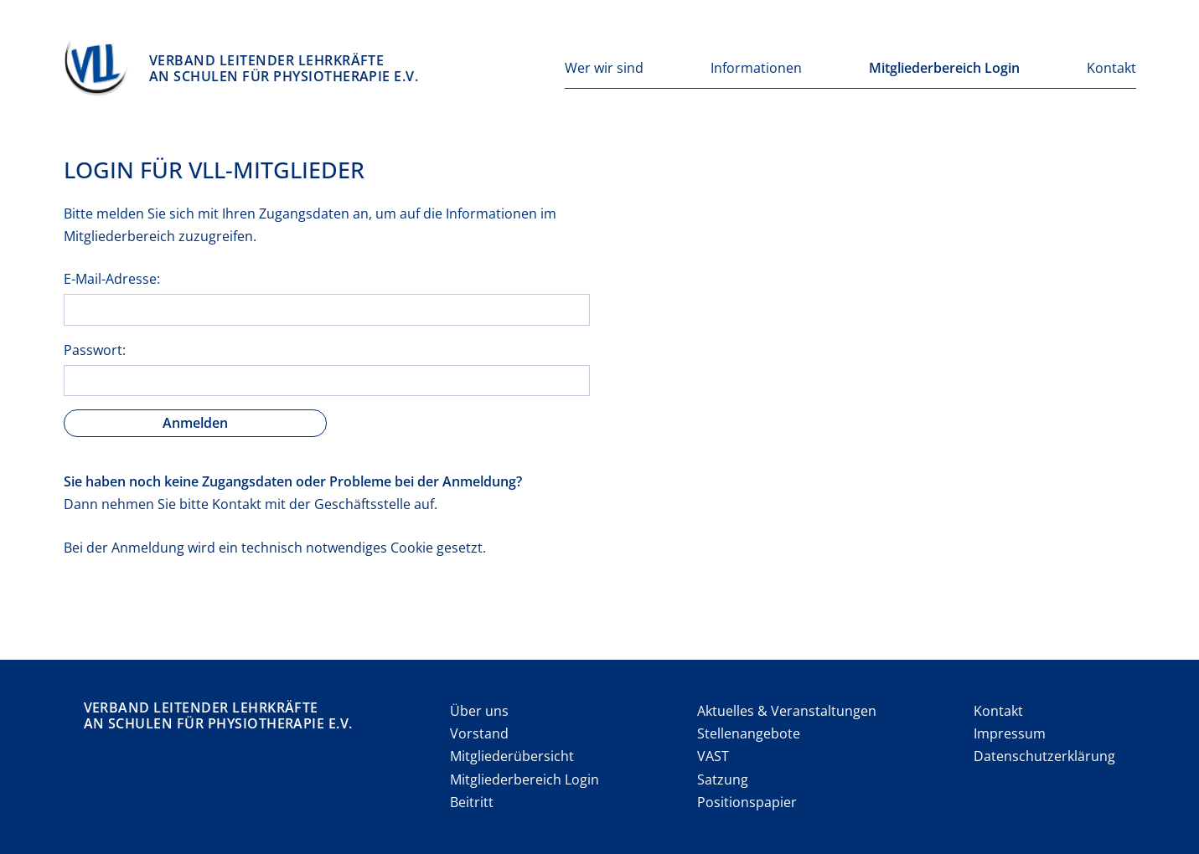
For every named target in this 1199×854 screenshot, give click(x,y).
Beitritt (472, 802)
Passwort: (95, 350)
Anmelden (195, 423)
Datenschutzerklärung (1044, 756)
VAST (713, 756)
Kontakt (1111, 68)
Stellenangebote (748, 733)
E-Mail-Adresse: (112, 279)
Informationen (756, 68)
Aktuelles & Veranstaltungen (786, 711)
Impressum (1010, 733)
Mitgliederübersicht (512, 756)
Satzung (722, 779)
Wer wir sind (604, 68)
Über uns (479, 711)
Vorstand (479, 733)
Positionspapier (747, 802)
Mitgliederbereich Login (944, 68)
